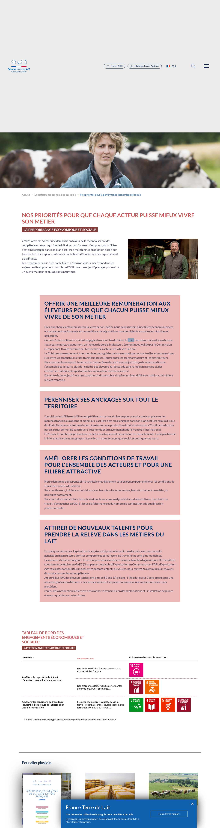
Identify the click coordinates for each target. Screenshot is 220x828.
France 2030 (114, 66)
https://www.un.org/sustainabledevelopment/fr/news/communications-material (75, 719)
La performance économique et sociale (55, 194)
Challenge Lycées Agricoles (144, 66)
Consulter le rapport (169, 813)
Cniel (131, 340)
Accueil (26, 194)
